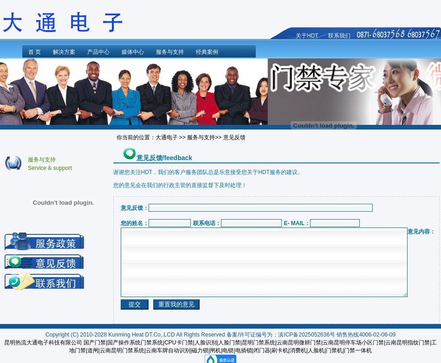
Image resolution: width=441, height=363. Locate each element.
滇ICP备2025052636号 (306, 334)
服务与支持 (170, 52)
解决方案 (64, 52)
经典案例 (207, 52)
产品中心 (98, 52)
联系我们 (339, 35)
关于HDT (307, 35)
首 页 (34, 52)
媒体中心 (133, 52)
